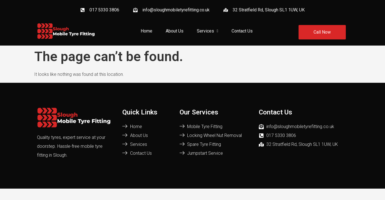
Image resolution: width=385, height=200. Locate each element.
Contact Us (242, 31)
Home (146, 31)
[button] (207, 31)
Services (207, 31)
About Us (174, 31)
